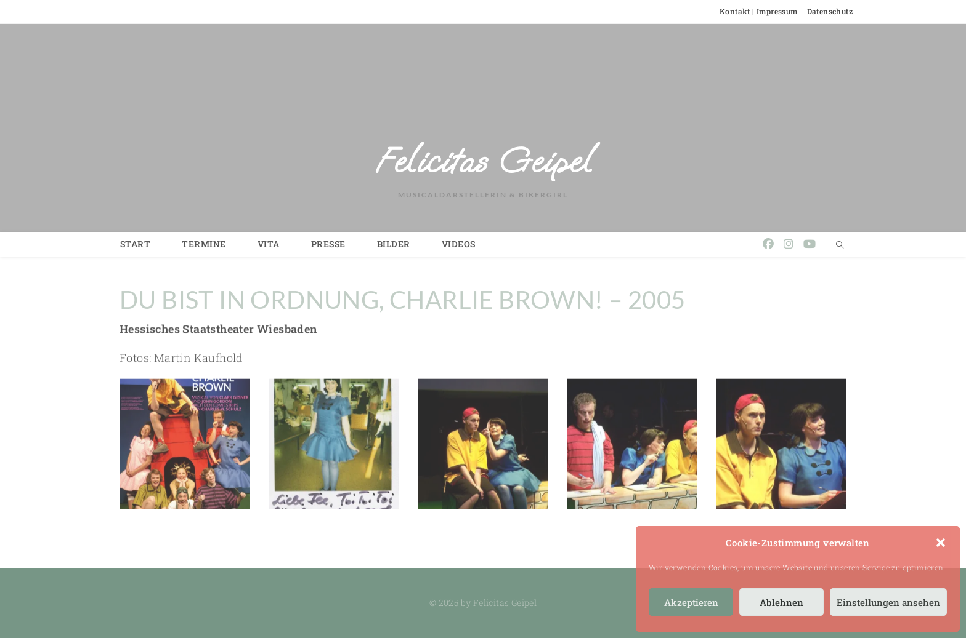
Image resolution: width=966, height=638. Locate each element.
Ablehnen (781, 602)
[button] (941, 542)
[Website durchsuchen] (839, 244)
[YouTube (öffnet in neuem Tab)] (809, 244)
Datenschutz (830, 11)
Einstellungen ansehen (888, 602)
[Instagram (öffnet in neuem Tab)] (788, 244)
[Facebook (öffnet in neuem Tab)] (768, 244)
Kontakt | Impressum (759, 11)
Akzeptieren (691, 602)
